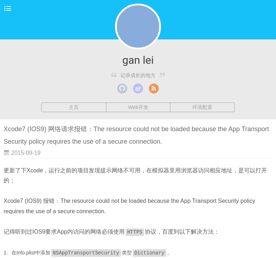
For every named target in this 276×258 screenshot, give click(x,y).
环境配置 (202, 107)
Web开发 (138, 107)
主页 (74, 107)
